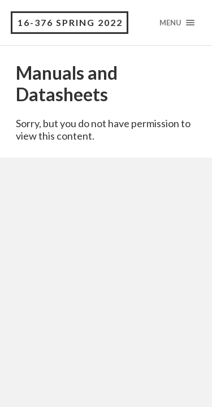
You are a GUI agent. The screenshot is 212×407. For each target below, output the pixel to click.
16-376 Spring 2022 (70, 22)
